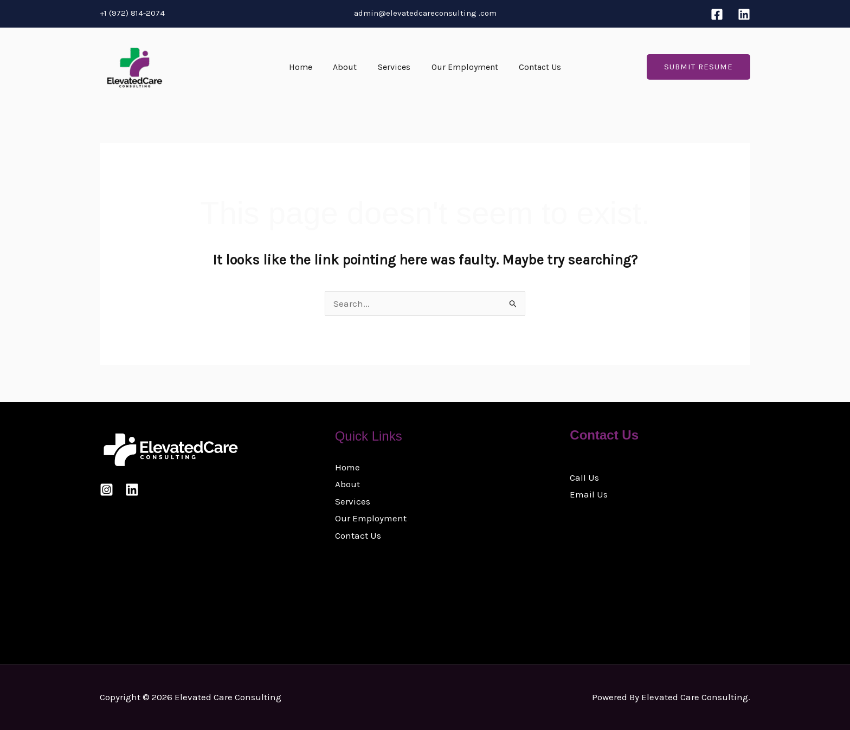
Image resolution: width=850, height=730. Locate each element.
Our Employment (461, 67)
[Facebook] (717, 14)
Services (394, 67)
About (348, 67)
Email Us (589, 494)
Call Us (584, 477)
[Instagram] (106, 489)
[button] (698, 67)
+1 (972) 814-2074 (132, 13)
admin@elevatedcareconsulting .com (425, 13)
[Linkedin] (744, 14)
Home (307, 67)
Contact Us (533, 67)
